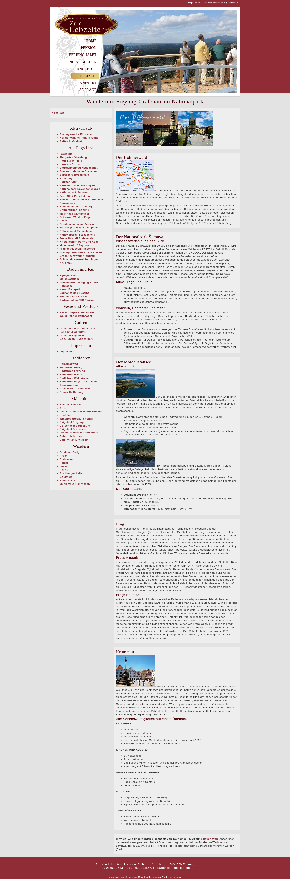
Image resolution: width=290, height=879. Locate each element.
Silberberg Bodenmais (74, 174)
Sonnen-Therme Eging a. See (79, 282)
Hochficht (66, 415)
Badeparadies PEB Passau (77, 300)
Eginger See (68, 275)
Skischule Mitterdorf (73, 436)
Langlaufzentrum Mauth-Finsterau (82, 411)
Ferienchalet (83, 55)
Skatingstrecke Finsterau (76, 134)
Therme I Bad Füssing (74, 296)
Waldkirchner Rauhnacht (76, 315)
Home (91, 41)
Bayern (171, 877)
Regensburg (68, 203)
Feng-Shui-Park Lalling (75, 196)
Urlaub (179, 877)
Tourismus (132, 877)
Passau (64, 220)
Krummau (66, 262)
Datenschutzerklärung (214, 2)
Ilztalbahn (66, 153)
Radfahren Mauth (71, 374)
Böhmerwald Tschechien (76, 231)
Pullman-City (68, 181)
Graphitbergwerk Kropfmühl (78, 255)
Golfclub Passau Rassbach (77, 328)
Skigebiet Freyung (72, 422)
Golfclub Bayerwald (72, 335)
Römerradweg (69, 363)
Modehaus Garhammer (74, 213)
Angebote (87, 69)
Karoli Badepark (70, 289)
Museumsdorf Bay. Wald (75, 245)
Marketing (143, 877)
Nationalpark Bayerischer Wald (80, 188)
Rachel (64, 469)
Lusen (64, 466)
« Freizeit (58, 112)
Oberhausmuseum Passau (77, 224)
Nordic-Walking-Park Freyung (79, 137)
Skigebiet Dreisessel (73, 429)
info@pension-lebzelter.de (171, 867)
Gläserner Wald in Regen (76, 217)
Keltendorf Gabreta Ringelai (78, 185)
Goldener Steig (69, 452)
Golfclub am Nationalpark (76, 338)
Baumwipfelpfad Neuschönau (79, 167)
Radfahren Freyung (72, 370)
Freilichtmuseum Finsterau (77, 248)
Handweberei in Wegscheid (77, 234)
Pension (89, 48)
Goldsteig (66, 477)
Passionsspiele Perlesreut (77, 312)
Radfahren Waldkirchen (75, 378)
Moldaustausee (69, 278)
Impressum (194, 2)
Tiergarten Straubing (73, 157)
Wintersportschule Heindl (76, 418)
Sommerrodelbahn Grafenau (78, 171)
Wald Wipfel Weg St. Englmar (79, 227)
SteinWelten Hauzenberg (76, 206)
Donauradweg (69, 385)
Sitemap (233, 2)
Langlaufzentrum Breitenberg (79, 432)
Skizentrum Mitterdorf (74, 439)
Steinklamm (67, 480)
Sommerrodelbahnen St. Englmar (81, 199)
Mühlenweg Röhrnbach (75, 483)
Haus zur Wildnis (71, 160)
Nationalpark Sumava (74, 192)
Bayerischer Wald (157, 877)
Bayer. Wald (211, 838)
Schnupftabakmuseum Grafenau (81, 252)
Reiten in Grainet (71, 141)
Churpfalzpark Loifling (74, 210)
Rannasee (66, 285)
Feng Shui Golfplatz (73, 331)
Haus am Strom (70, 164)
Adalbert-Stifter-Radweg (75, 388)
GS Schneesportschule (75, 425)
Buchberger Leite (71, 473)
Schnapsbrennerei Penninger (79, 259)
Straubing (66, 178)
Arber (63, 408)
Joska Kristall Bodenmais (76, 238)
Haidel (64, 462)
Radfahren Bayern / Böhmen (78, 381)
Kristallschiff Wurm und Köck (79, 241)
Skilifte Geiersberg (72, 404)
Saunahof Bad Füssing (75, 292)
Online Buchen (82, 62)
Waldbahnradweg (71, 367)
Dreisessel (67, 459)
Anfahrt (88, 83)
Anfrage (88, 90)
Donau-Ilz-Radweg (72, 392)
